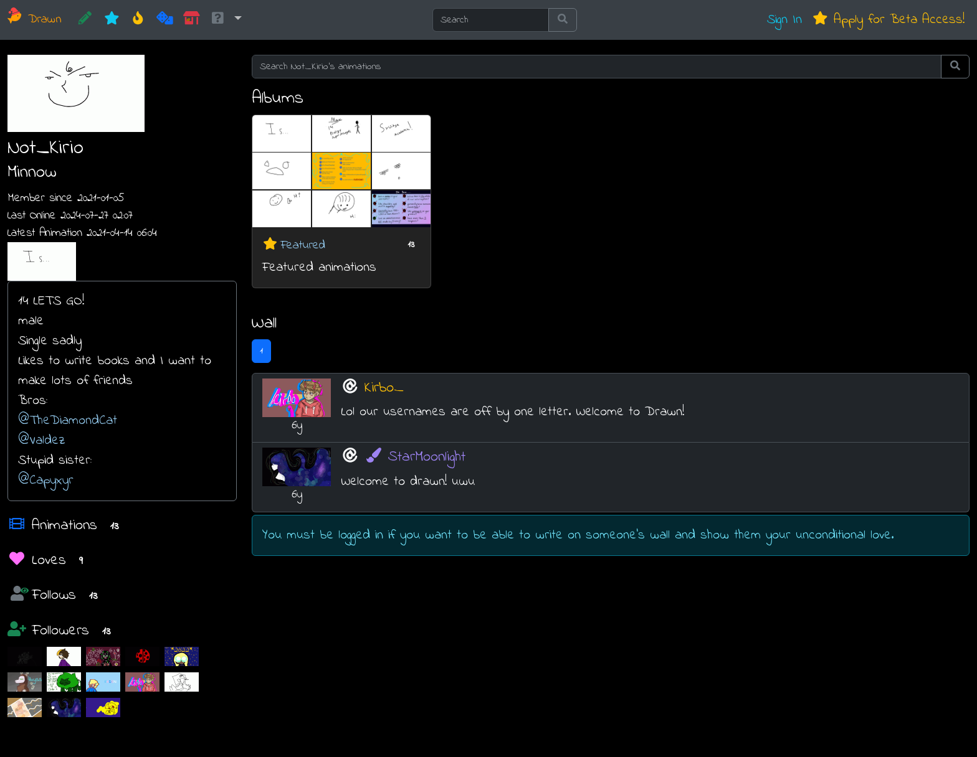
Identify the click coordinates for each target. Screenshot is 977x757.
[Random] (164, 20)
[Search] (490, 20)
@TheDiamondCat (67, 420)
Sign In (784, 19)
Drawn (34, 20)
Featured (302, 245)
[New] (111, 20)
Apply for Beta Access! (888, 19)
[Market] (191, 20)
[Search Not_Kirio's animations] (596, 66)
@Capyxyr (46, 480)
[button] (225, 20)
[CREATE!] (85, 20)
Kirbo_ (384, 388)
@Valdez (41, 440)
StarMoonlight (415, 457)
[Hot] (138, 20)
